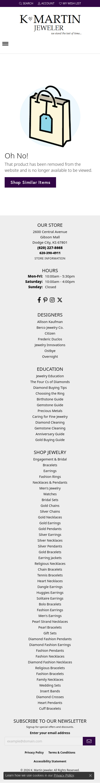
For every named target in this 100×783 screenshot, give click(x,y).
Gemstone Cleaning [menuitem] (50, 428)
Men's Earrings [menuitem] (50, 616)
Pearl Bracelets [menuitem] (50, 627)
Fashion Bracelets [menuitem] (50, 673)
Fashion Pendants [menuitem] (50, 650)
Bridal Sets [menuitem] (50, 500)
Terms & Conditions (61, 752)
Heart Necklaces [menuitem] (50, 581)
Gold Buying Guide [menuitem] (50, 440)
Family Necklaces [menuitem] (50, 679)
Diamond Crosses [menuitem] (50, 697)
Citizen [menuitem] (50, 333)
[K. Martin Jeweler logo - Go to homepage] (50, 23)
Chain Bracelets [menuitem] (50, 569)
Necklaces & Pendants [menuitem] (50, 482)
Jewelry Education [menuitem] (50, 376)
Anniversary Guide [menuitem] (50, 434)
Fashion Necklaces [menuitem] (50, 656)
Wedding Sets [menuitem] (50, 685)
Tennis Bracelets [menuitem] (50, 575)
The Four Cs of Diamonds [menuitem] (50, 382)
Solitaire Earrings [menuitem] (50, 598)
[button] (26, 3)
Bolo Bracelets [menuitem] (50, 604)
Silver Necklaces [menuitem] (50, 540)
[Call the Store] (50, 247)
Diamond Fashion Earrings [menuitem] (50, 644)
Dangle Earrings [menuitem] (50, 587)
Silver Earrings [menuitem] (50, 534)
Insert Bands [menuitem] (50, 691)
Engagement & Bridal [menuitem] (50, 459)
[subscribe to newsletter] (89, 741)
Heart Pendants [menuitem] (50, 702)
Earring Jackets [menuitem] (50, 558)
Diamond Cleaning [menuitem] (49, 422)
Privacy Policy (34, 752)
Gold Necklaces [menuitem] (50, 517)
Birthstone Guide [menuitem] (50, 399)
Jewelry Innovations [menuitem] (50, 345)
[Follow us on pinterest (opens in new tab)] (45, 300)
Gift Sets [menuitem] (50, 633)
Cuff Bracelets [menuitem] (50, 708)
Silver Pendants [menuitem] (50, 546)
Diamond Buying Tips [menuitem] (50, 387)
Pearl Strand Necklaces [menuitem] (50, 621)
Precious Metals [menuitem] (50, 411)
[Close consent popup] (90, 775)
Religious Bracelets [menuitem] (50, 668)
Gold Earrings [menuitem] (50, 523)
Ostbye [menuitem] (49, 350)
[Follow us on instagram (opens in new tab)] (52, 300)
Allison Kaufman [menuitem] (50, 322)
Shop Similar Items (30, 182)
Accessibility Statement (50, 761)
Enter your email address (50, 733)
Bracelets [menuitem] (50, 465)
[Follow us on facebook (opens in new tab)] (39, 300)
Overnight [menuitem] (50, 356)
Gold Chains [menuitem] (49, 505)
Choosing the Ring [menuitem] (50, 393)
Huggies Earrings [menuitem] (50, 592)
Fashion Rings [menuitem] (50, 476)
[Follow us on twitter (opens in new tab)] (60, 300)
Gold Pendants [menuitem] (49, 529)
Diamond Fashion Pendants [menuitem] (50, 639)
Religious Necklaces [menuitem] (50, 563)
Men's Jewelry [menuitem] (50, 488)
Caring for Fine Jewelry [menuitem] (50, 416)
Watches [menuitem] (50, 494)
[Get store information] (49, 258)
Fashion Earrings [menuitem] (50, 610)
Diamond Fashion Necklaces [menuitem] (50, 662)
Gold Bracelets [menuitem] (50, 552)
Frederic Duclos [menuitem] (50, 339)
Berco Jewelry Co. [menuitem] (50, 327)
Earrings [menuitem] (50, 471)
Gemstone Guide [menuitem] (50, 405)
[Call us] (50, 253)
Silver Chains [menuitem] (50, 511)
